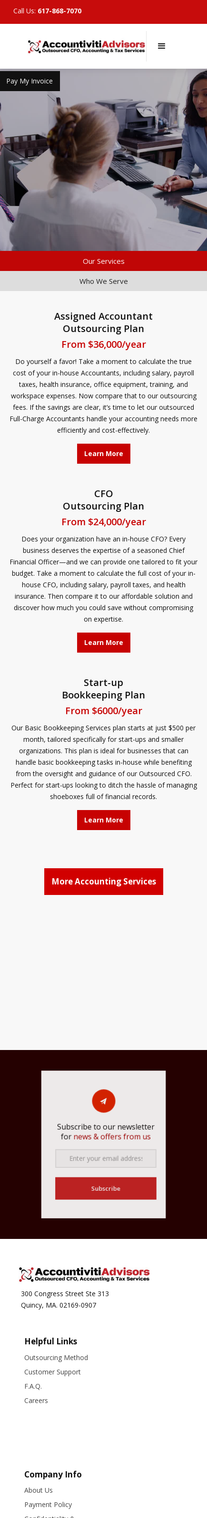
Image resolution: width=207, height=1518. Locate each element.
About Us (38, 1490)
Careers (36, 1400)
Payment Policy (48, 1504)
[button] (161, 46)
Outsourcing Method (56, 1357)
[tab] (103, 261)
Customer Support (52, 1371)
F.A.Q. (33, 1386)
